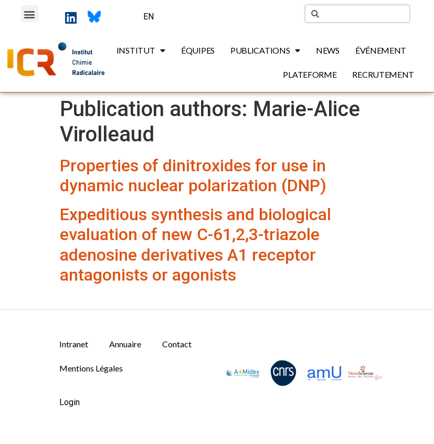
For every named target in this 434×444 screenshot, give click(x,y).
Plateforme (309, 74)
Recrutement (383, 74)
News (328, 50)
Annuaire (125, 344)
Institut (141, 50)
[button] (29, 14)
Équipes (198, 50)
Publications (265, 50)
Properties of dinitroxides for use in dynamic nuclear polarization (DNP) (193, 175)
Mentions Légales (91, 368)
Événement (380, 50)
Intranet (73, 344)
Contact (177, 344)
